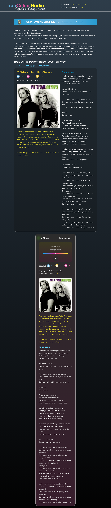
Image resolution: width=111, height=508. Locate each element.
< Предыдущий (30, 66)
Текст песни (44, 347)
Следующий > (43, 66)
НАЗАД (19, 66)
